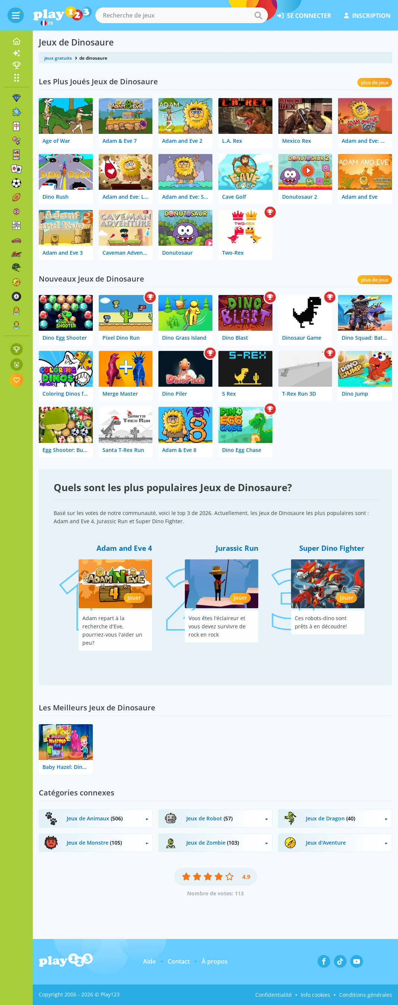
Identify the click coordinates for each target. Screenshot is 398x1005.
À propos (215, 961)
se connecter (304, 16)
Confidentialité (273, 994)
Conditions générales (365, 994)
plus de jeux (374, 82)
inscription (367, 16)
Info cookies (315, 994)
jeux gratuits (58, 58)
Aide (149, 961)
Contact (179, 961)
